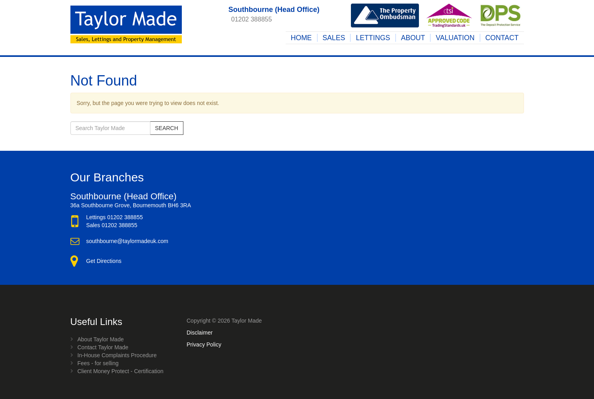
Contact (502, 38)
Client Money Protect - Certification (121, 371)
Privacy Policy (204, 344)
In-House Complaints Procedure (117, 355)
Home (301, 38)
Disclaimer (199, 332)
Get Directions (104, 261)
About (413, 38)
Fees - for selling (98, 363)
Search (166, 128)
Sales (334, 38)
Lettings (373, 38)
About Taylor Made (101, 339)
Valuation (455, 38)
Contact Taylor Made (103, 347)
